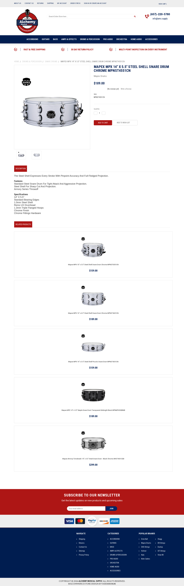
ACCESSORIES (151, 39)
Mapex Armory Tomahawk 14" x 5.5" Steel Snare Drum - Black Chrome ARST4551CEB (93, 458)
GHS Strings (145, 546)
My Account (62, 3)
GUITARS (45, 39)
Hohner (143, 550)
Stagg (160, 538)
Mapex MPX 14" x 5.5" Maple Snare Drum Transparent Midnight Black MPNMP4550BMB (93, 409)
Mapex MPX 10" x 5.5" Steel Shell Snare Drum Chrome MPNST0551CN (93, 264)
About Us (17, 3)
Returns (40, 3)
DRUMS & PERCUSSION (90, 39)
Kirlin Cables (145, 558)
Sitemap (82, 550)
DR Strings (161, 542)
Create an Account (99, 3)
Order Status (75, 3)
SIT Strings (161, 550)
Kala (142, 554)
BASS (55, 39)
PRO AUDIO (108, 39)
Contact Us (29, 3)
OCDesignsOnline (109, 583)
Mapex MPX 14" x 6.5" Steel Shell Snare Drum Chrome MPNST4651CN (93, 312)
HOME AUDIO (136, 39)
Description (21, 168)
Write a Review (126, 89)
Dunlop (160, 546)
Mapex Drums (146, 542)
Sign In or (87, 3)
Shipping (50, 3)
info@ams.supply (158, 19)
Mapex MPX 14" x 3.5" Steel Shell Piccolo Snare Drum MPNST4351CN (93, 361)
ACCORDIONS (32, 39)
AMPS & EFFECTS (69, 39)
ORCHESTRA (121, 39)
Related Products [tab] (24, 223)
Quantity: (97, 109)
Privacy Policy (84, 554)
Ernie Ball (144, 538)
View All (161, 554)
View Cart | (164, 4)
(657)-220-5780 (158, 14)
